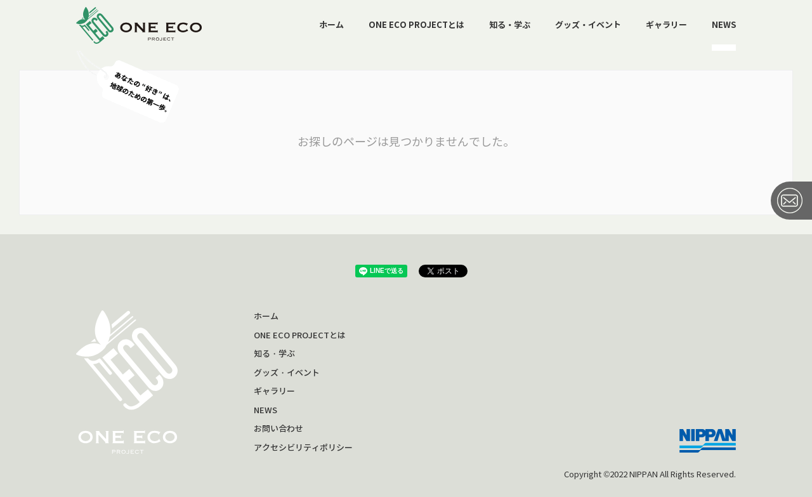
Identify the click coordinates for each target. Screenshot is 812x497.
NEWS (724, 25)
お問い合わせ (278, 428)
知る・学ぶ (509, 25)
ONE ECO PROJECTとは (416, 25)
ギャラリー (666, 25)
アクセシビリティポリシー (303, 447)
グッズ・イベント (588, 25)
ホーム (331, 25)
